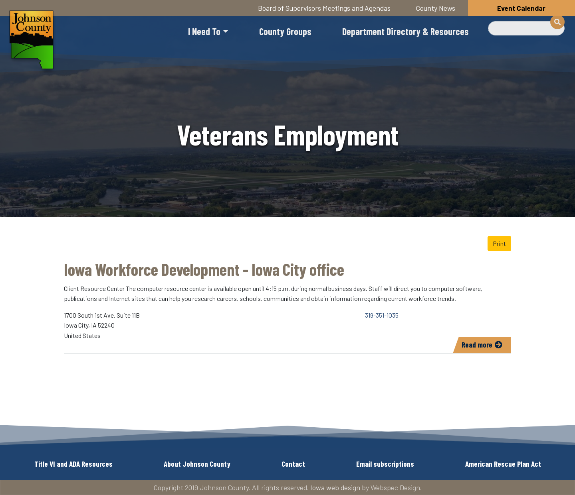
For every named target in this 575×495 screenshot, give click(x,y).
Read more (486, 346)
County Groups (285, 31)
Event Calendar (521, 8)
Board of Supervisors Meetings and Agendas (324, 8)
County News (435, 8)
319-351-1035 (382, 315)
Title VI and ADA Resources (73, 463)
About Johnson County (197, 463)
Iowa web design (335, 487)
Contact (293, 463)
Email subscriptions (385, 463)
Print (499, 243)
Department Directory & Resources (405, 31)
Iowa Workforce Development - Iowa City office (204, 269)
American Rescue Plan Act (503, 463)
